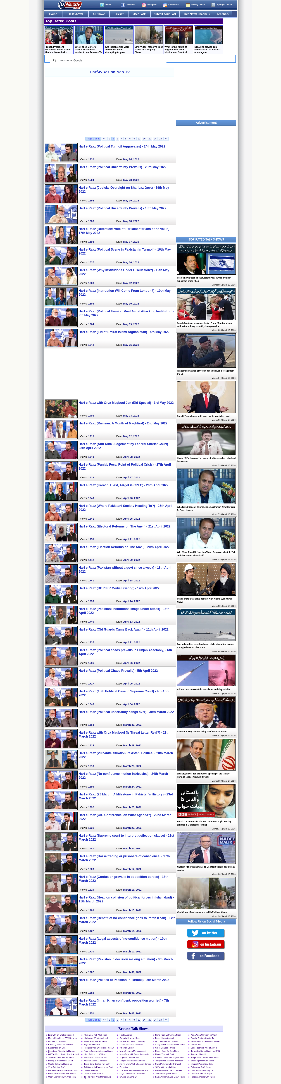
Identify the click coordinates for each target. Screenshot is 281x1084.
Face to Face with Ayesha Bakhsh (99, 1051)
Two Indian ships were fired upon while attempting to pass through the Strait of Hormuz (119, 40)
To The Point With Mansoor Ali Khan (97, 1077)
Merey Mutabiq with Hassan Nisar (63, 1070)
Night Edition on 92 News (95, 1054)
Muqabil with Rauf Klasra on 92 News (205, 1057)
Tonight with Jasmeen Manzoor (169, 1061)
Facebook (130, 5)
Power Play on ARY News (95, 1041)
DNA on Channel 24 (128, 1077)
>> (166, 138)
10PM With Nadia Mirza (165, 1067)
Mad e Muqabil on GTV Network (62, 1038)
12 (139, 138)
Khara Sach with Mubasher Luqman (132, 1044)
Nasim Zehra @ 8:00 (164, 1054)
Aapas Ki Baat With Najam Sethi (169, 1057)
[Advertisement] (110, 106)
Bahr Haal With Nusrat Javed (204, 1048)
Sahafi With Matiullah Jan (95, 1057)
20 (149, 138)
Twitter (108, 5)
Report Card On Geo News (167, 1051)
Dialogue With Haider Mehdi (60, 1061)
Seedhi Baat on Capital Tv (202, 1038)
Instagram (151, 5)
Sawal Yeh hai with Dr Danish (168, 1064)
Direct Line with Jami (164, 1038)
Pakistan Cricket (127, 1048)
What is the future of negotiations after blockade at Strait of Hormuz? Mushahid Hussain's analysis (179, 40)
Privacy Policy (198, 5)
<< (104, 138)
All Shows (99, 14)
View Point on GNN (56, 1067)
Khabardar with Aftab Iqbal (95, 1035)
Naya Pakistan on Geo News (132, 1074)
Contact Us (173, 5)
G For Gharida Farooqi (165, 1048)
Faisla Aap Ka (126, 1035)
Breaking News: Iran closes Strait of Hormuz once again (208, 40)
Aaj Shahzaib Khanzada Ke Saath (99, 1067)
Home (53, 14)
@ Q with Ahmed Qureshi (166, 1041)
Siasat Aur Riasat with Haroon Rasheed (61, 1051)
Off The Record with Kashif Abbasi (63, 1054)
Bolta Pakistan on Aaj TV (202, 1070)
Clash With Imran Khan (130, 1038)
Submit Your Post (165, 14)
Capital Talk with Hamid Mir (60, 1064)
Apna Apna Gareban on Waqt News (204, 1035)
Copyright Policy (224, 5)
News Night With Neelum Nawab (205, 1041)
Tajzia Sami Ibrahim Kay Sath (97, 1064)
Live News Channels (197, 14)
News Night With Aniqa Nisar (168, 1035)
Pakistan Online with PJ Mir (203, 1077)
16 (144, 138)
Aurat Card (196, 1044)
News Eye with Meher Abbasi (133, 1051)
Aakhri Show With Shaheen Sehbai (135, 1064)
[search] (107, 60)
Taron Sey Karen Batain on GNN (205, 1051)
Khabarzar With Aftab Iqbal (96, 1038)
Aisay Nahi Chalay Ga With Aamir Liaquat (170, 1044)
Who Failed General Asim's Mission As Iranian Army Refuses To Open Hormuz (89, 40)
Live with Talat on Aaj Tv (201, 1074)
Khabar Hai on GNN (57, 1048)
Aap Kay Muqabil (198, 1054)
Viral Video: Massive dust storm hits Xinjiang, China (149, 40)
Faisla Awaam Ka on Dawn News (170, 1077)
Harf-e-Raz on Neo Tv (110, 72)
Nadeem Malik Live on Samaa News (168, 1070)
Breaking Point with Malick (202, 1061)
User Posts (139, 14)
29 (160, 138)
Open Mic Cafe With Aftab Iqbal (62, 1077)
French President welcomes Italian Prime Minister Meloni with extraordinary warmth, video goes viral (59, 40)
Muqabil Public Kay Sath (202, 1064)
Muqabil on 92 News (57, 1041)
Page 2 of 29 (93, 138)
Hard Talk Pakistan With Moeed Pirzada (62, 1074)
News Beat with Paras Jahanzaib (134, 1054)
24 (155, 138)
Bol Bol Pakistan (91, 1070)
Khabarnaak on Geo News (95, 1061)
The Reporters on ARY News (61, 1057)
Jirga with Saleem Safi (129, 1057)
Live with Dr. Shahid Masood (61, 1035)
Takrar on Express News (166, 1074)
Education (124, 1067)
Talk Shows (76, 14)
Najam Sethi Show (92, 1044)
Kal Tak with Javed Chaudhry (132, 1041)
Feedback (223, 14)
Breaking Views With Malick (60, 1044)
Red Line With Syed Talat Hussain (99, 1048)
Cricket (119, 14)
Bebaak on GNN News (201, 1067)
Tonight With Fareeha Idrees (132, 1061)
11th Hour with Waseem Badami (134, 1070)
